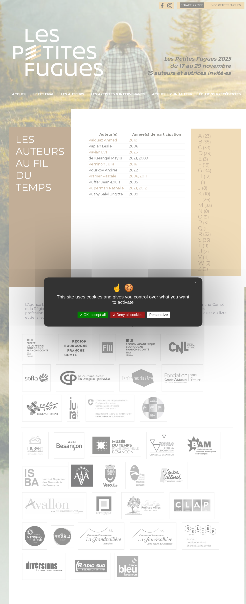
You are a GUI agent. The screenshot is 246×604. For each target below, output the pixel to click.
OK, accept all (93, 315)
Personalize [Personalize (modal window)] (158, 315)
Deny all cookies (127, 315)
